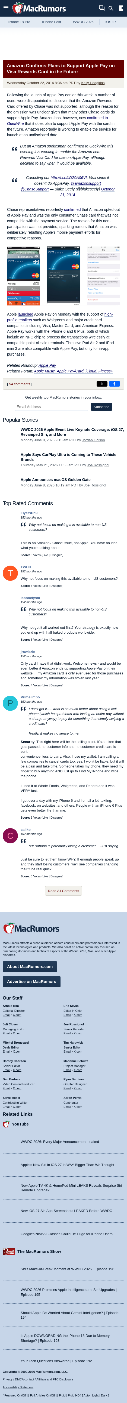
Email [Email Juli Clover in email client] (6, 1033)
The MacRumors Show (39, 1251)
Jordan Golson (93, 440)
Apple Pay (47, 365)
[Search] (113, 8)
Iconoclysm (30, 598)
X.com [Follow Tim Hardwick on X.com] (78, 1051)
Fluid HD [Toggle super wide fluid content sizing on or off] (74, 1395)
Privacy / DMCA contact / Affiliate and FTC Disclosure (38, 1379)
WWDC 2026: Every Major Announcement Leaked (60, 1142)
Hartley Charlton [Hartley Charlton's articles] (14, 1061)
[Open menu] (6, 8)
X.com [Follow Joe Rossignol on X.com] (78, 1033)
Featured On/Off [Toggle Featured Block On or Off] (15, 1395)
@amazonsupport (86, 183)
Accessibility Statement (18, 1387)
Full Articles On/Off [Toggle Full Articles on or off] (42, 1395)
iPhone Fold (51, 22)
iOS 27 (111, 22)
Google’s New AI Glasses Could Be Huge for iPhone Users (67, 1234)
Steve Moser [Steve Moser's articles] (11, 1097)
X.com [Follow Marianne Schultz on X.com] (78, 1070)
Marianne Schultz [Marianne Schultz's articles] (75, 1061)
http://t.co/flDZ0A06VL (69, 177)
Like (45, 555)
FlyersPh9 (29, 513)
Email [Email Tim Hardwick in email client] (67, 1051)
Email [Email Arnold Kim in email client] (6, 1014)
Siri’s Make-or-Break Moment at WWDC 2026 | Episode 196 (67, 1269)
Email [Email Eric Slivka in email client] (67, 1014)
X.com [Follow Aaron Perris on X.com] (78, 1106)
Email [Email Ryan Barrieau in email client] (67, 1088)
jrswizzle (28, 652)
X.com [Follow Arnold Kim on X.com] (17, 1014)
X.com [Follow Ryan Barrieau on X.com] (78, 1088)
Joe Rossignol (98, 465)
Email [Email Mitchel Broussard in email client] (6, 1051)
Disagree (56, 555)
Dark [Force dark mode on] (104, 1395)
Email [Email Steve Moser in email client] (6, 1106)
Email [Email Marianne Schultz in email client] (67, 1070)
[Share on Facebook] (114, 384)
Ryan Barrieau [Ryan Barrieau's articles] (73, 1079)
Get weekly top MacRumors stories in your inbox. (63, 397)
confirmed (72, 209)
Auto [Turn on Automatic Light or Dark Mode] (87, 1395)
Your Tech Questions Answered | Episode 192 (56, 1361)
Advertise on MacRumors (31, 981)
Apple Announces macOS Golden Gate (56, 479)
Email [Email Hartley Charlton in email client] (6, 1070)
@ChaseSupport (35, 189)
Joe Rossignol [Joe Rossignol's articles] (73, 1024)
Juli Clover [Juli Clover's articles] (10, 1024)
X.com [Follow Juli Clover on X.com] (17, 1033)
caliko (26, 830)
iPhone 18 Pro (19, 22)
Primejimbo (30, 697)
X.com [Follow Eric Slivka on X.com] (78, 1014)
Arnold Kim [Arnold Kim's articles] (11, 1005)
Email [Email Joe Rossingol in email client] (67, 1033)
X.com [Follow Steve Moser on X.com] (17, 1106)
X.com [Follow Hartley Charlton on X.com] (17, 1070)
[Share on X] (102, 384)
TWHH (26, 567)
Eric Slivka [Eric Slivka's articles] (71, 1005)
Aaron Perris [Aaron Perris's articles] (72, 1097)
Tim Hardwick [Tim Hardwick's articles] (73, 1042)
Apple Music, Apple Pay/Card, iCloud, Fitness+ (73, 371)
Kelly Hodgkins (92, 83)
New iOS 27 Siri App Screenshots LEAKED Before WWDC (66, 1211)
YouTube (20, 1124)
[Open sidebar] (121, 9)
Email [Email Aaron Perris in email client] (67, 1106)
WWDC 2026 (83, 22)
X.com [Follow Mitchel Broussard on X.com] (17, 1051)
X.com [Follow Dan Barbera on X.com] (17, 1088)
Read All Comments (63, 891)
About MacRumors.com (30, 966)
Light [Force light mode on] (95, 1395)
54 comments (19, 384)
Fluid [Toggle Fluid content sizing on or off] (62, 1395)
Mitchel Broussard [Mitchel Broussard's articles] (16, 1042)
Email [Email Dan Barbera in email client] (6, 1088)
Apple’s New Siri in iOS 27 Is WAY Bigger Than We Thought (67, 1165)
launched (25, 314)
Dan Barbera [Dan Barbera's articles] (11, 1079)
